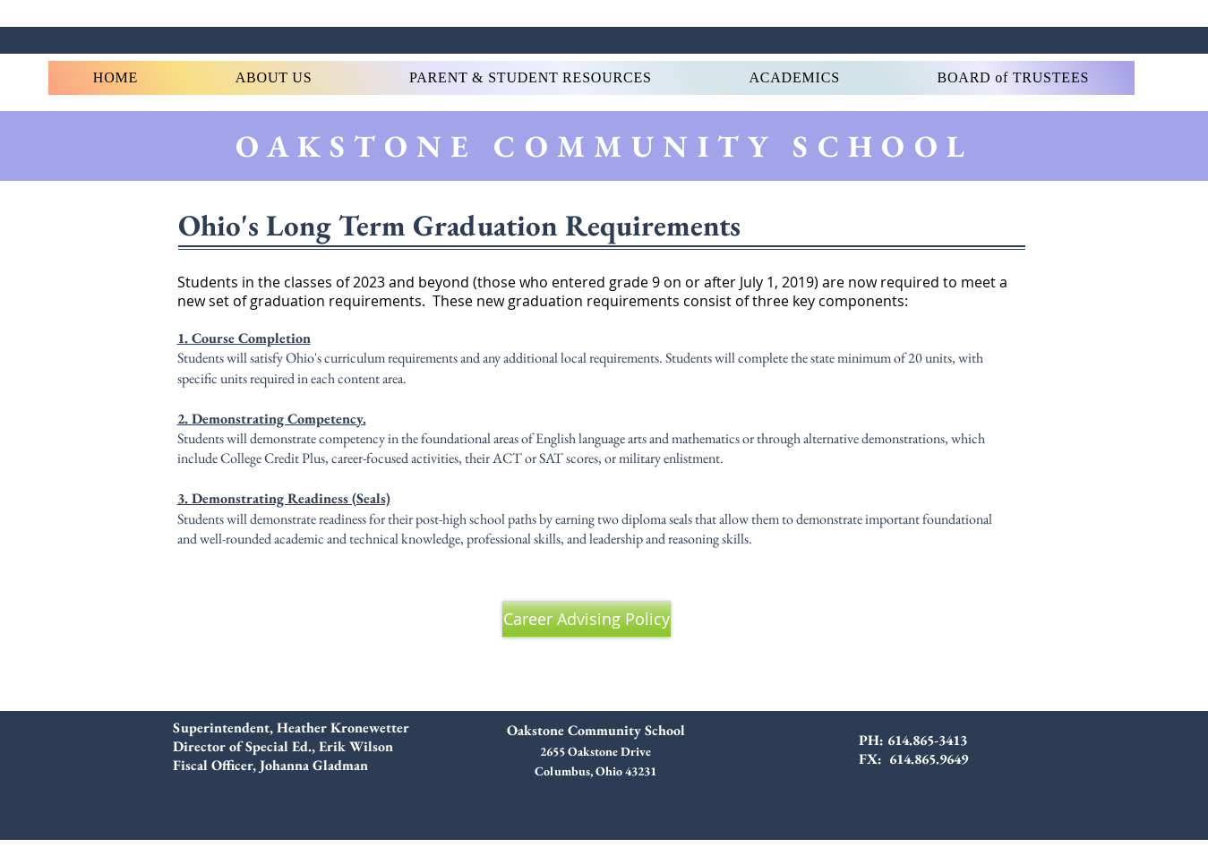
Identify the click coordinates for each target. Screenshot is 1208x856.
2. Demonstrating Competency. (271, 418)
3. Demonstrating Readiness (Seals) (283, 498)
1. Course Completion (244, 338)
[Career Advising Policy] (586, 619)
